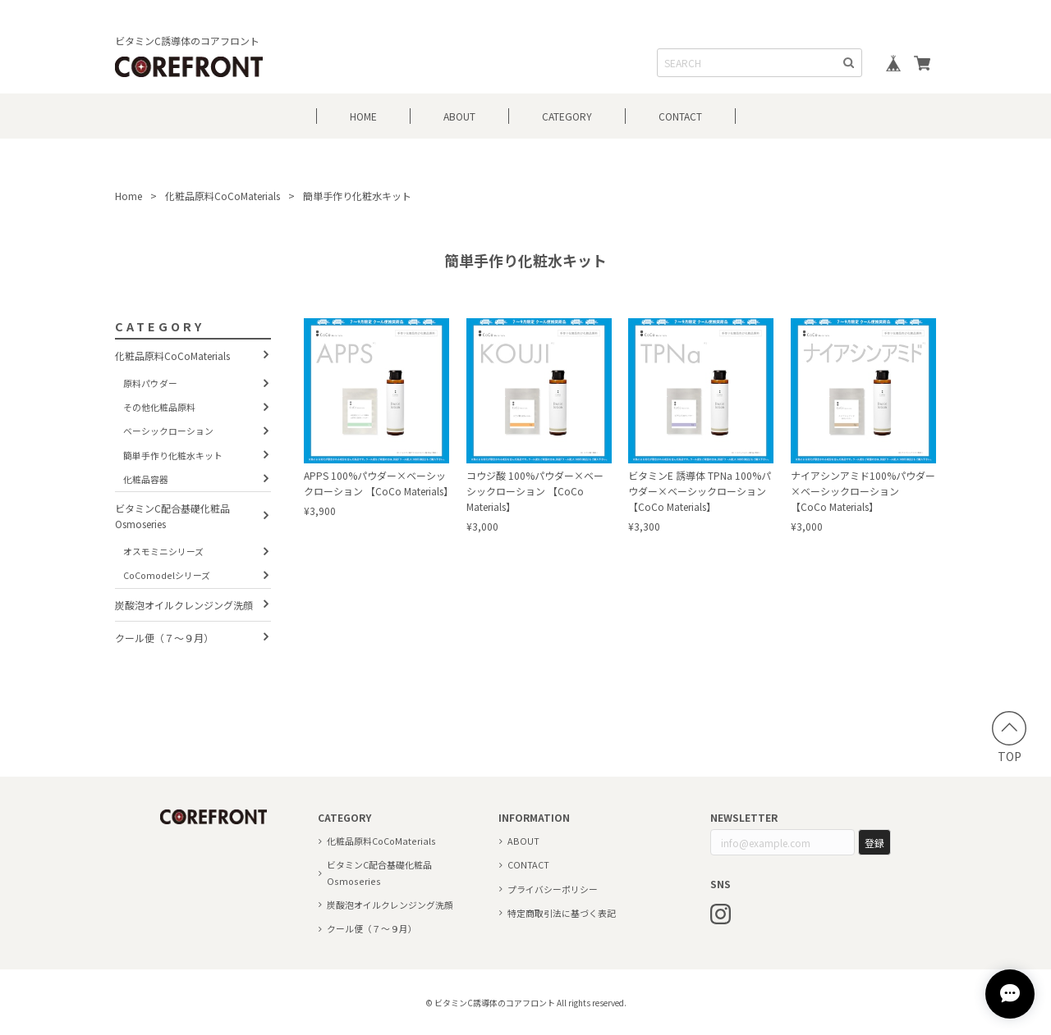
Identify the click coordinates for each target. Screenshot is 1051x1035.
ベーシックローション (168, 430)
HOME (363, 116)
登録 (874, 843)
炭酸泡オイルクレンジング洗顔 (184, 605)
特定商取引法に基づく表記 (561, 912)
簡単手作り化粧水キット (173, 455)
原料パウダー (150, 383)
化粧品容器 (145, 479)
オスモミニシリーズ (163, 551)
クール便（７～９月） (164, 638)
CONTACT (680, 116)
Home (128, 196)
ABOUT (459, 116)
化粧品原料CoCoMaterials (222, 196)
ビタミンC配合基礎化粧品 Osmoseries (172, 516)
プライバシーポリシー (552, 889)
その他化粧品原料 (159, 406)
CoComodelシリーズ (166, 574)
